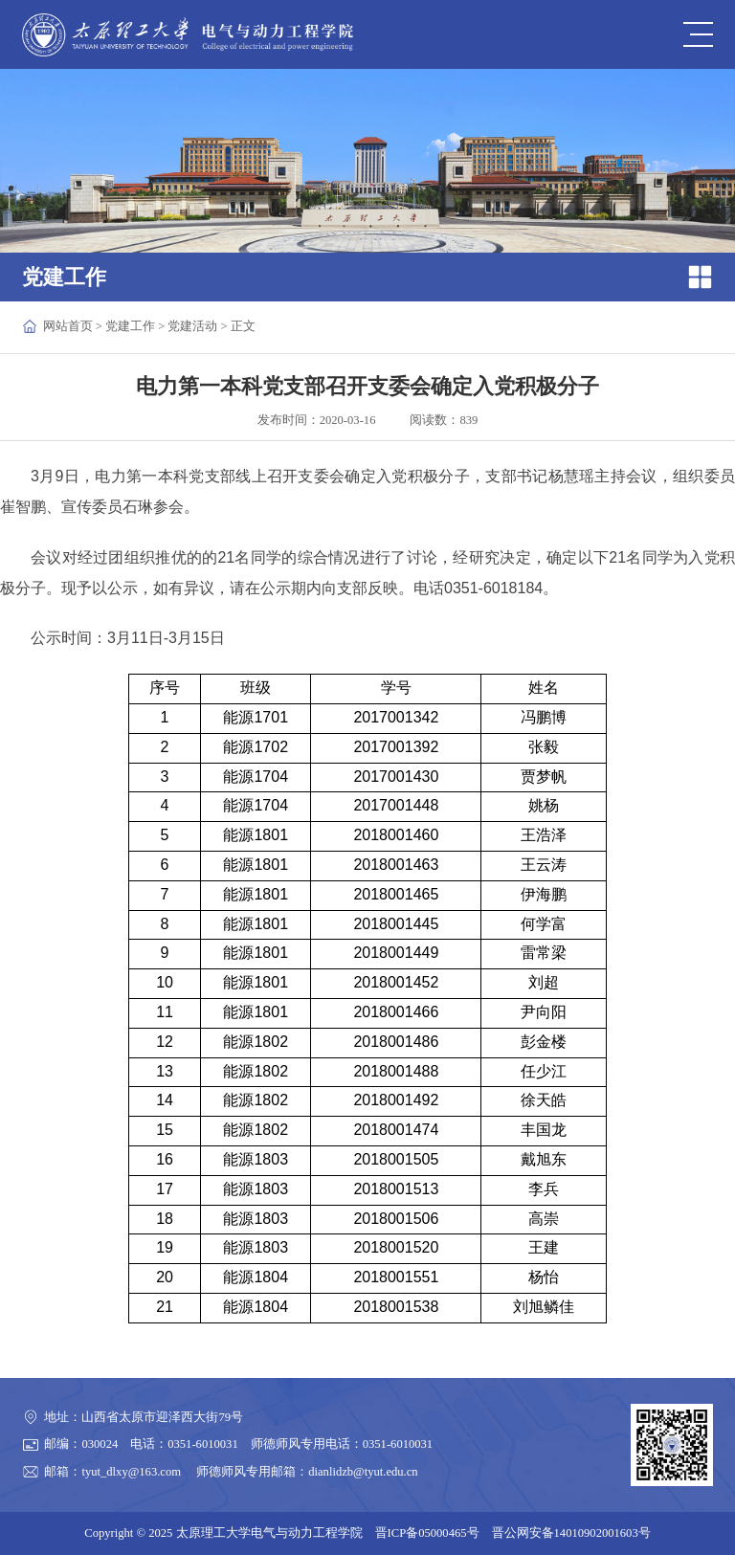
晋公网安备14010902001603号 (571, 1533)
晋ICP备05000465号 (427, 1533)
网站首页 (68, 326)
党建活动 (192, 326)
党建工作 (130, 326)
